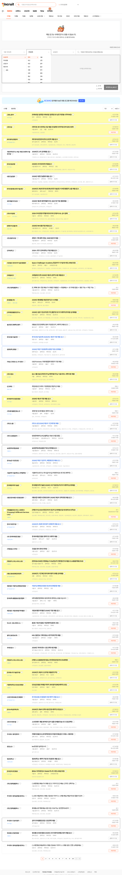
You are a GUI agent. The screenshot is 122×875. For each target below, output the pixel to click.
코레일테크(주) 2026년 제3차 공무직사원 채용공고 (48, 275)
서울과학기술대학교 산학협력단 (16, 473)
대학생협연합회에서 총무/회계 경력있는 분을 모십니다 (49, 598)
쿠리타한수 (10, 648)
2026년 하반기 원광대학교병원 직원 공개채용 (46, 349)
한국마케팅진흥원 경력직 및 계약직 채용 (44, 536)
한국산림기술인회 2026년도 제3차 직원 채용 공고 (48, 337)
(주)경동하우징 (11, 238)
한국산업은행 (11, 164)
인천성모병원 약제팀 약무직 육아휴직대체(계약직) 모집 (49, 685)
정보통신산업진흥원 (13, 833)
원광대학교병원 (11, 349)
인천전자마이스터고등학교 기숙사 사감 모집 (46, 436)
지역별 (8, 16)
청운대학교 (10, 759)
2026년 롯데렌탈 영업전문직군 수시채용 (45, 300)
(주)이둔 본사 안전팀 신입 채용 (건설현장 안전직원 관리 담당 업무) (52, 127)
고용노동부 (10, 115)
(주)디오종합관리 (12, 436)
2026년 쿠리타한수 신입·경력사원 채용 (44, 648)
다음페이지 (76, 858)
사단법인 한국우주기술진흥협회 (16, 263)
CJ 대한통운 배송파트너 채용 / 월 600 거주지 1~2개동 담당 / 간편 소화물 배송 (56, 845)
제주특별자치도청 (12, 201)
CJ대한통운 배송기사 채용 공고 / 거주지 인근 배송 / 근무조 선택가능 (53, 783)
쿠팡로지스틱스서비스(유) (15, 561)
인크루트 (9, 386)
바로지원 (113, 132)
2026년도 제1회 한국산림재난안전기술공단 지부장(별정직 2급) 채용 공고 (55, 189)
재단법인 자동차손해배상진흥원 (16, 586)
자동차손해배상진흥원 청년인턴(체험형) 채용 (46, 586)
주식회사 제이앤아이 (13, 734)
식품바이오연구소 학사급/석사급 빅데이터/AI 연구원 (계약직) (51, 473)
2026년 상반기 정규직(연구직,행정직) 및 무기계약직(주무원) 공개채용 (54, 312)
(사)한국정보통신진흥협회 (15, 697)
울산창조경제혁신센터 (13, 325)
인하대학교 (10, 251)
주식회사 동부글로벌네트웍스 (15, 796)
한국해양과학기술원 (13, 485)
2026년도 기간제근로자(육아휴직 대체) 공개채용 (47, 573)
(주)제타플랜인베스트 (13, 411)
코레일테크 (10, 275)
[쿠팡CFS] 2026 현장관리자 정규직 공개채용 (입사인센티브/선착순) (53, 510)
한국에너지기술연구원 (13, 672)
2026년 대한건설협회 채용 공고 (42, 176)
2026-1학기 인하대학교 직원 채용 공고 (44, 250)
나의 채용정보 (95, 16)
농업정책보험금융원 (13, 448)
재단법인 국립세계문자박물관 (15, 611)
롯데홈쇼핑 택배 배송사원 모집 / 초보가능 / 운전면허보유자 (50, 808)
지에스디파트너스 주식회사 (15, 362)
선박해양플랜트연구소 (13, 312)
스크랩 (5, 109)
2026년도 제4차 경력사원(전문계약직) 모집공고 (47, 709)
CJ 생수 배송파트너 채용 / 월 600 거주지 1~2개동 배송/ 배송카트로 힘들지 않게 (57, 796)
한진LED (9, 747)
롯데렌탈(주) (11, 300)
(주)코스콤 (10, 424)
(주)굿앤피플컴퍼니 (13, 288)
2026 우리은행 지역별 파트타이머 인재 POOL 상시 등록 (50, 213)
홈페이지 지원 (113, 120)
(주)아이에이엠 (11, 722)
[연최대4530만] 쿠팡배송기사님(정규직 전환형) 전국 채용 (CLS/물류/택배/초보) (57, 561)
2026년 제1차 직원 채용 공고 (41, 399)
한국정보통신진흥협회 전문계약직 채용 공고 (46, 697)
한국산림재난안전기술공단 (15, 189)
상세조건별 (40, 16)
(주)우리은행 (11, 214)
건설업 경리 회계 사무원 (39, 549)
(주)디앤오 (10, 374)
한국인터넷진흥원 (12, 771)
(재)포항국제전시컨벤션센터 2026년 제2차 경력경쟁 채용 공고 (52, 497)
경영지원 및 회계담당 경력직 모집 (42, 411)
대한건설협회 (11, 176)
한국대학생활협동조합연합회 (15, 598)
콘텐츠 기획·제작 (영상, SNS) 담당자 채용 (45, 238)
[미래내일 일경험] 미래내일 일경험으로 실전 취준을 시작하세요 (52, 115)
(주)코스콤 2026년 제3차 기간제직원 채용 (45, 423)
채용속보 (51, 16)
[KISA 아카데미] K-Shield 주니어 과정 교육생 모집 (48, 771)
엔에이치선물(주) (12, 226)
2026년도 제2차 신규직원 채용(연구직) (44, 672)
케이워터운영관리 (12, 139)
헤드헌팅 (59, 16)
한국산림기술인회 (12, 337)
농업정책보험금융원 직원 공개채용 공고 (44, 448)
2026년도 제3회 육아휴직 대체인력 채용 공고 (46, 524)
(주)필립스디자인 (12, 549)
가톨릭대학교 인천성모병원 (15, 685)
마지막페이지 (79, 858)
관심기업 (13, 109)
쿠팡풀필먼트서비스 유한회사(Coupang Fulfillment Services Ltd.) (18, 512)
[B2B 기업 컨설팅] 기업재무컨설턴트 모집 (45, 623)
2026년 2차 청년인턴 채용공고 (42, 164)
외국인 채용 (76, 16)
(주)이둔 (9, 127)
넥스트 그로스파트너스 (14, 623)
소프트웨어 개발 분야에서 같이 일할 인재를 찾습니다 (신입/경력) (52, 722)
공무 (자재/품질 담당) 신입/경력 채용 (43, 821)
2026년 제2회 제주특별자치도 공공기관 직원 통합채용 (49, 201)
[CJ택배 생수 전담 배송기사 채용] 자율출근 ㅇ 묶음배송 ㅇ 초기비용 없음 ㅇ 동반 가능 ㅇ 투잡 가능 (62, 287)
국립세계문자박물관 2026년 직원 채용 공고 (45, 611)
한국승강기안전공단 (13, 461)
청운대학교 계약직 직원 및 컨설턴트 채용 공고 (46, 759)
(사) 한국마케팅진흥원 (13, 537)
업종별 (31, 16)
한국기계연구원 (11, 524)
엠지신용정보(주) (12, 635)
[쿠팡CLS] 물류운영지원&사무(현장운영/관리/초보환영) (50, 660)
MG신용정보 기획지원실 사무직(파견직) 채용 (46, 635)
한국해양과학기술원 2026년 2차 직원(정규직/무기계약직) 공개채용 (53, 485)
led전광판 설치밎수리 (39, 746)
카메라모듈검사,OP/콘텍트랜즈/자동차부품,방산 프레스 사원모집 (52, 734)
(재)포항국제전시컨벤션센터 (15, 498)
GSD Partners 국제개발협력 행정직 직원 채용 (46, 362)
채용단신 (86, 16)
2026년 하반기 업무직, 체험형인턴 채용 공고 (46, 460)
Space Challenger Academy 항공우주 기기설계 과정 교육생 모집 (53, 263)
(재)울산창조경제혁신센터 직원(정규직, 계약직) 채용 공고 (50, 325)
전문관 (68, 16)
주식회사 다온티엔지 (13, 821)
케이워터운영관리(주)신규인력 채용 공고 (45, 139)
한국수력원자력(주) (13, 710)
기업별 (23, 16)
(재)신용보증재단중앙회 (14, 574)
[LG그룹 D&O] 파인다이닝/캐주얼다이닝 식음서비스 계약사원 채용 (53, 374)
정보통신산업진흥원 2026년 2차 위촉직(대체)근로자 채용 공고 (52, 833)
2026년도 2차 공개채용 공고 (41, 152)
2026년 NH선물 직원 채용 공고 (42, 226)
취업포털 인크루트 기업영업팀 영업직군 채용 (46, 386)
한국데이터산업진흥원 (13, 399)
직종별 (16, 16)
